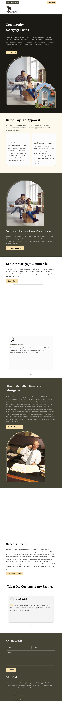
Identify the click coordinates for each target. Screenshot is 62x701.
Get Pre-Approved (12, 2)
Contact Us (12, 52)
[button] (29, 374)
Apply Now (52, 2)
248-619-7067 (18, 695)
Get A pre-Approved (15, 248)
